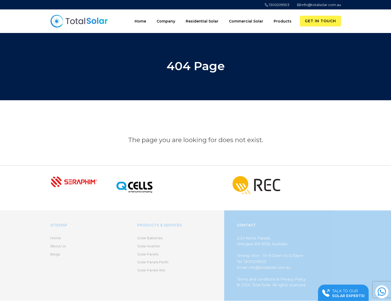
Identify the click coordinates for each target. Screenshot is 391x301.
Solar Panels (147, 254)
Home (140, 21)
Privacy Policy (293, 279)
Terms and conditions (256, 279)
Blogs (55, 254)
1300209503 (277, 5)
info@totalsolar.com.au (319, 5)
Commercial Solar (246, 21)
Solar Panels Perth (152, 262)
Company (166, 21)
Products (282, 21)
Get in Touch (320, 21)
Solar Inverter (148, 246)
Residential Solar (202, 21)
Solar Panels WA (151, 270)
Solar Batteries (150, 238)
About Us (58, 246)
